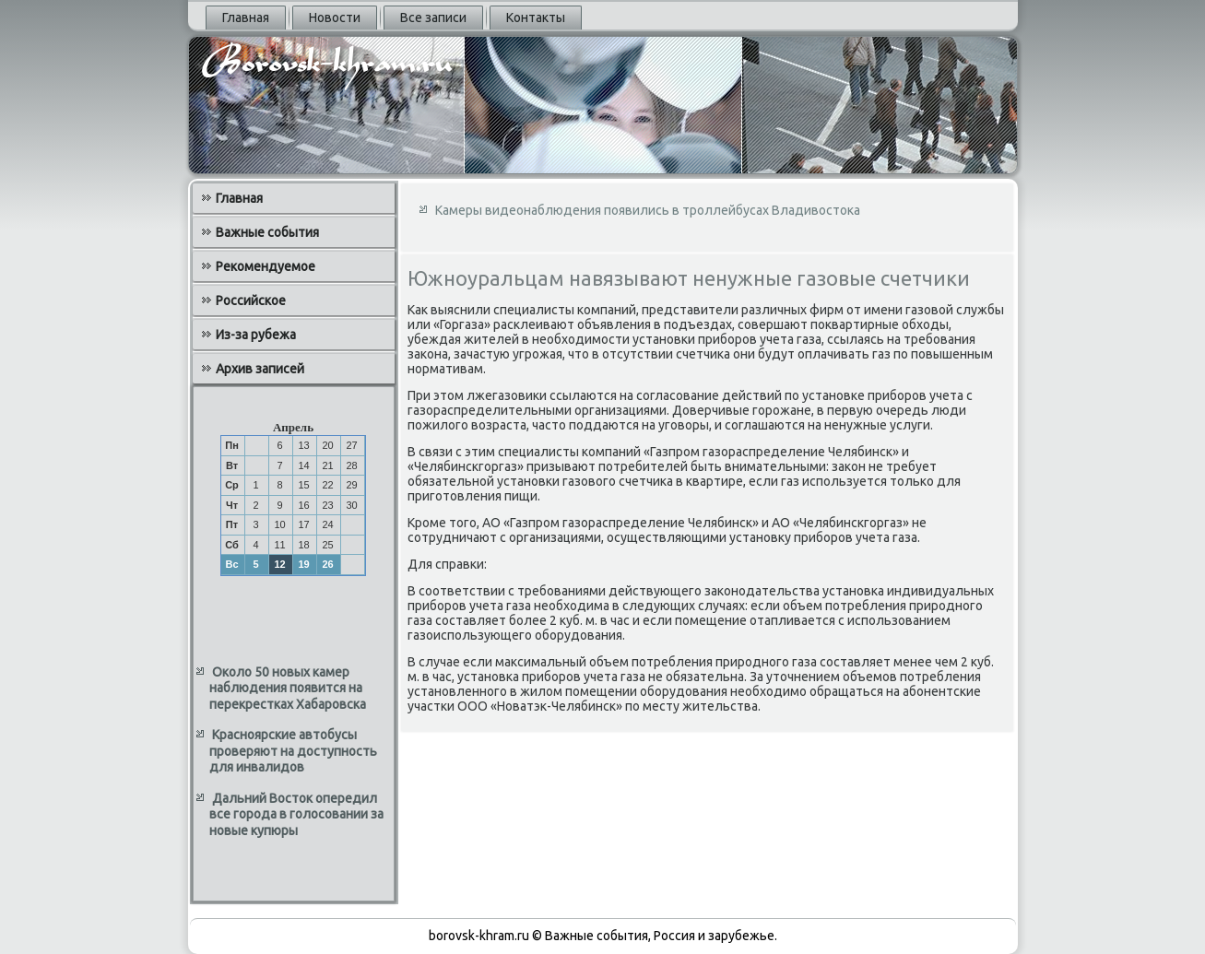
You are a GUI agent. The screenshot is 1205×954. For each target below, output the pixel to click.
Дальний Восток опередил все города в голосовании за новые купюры (296, 814)
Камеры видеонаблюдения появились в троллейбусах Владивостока (647, 210)
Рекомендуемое (265, 266)
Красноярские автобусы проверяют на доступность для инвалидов (293, 750)
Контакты (535, 17)
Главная (245, 17)
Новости (334, 17)
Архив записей (260, 368)
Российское (251, 300)
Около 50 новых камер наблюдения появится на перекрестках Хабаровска (287, 688)
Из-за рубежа (256, 334)
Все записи (433, 17)
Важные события (267, 232)
